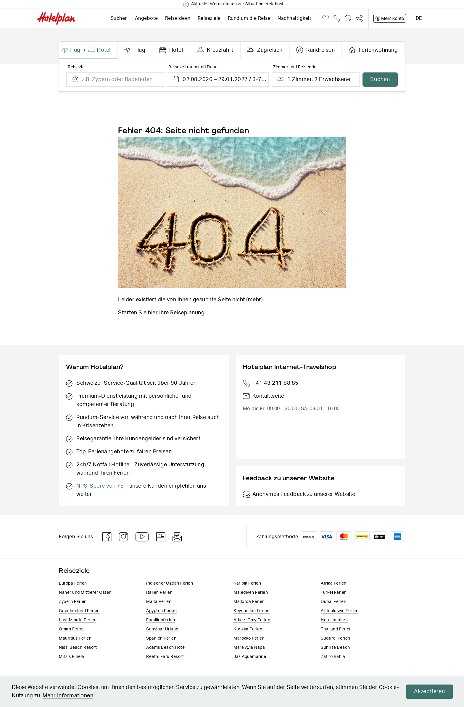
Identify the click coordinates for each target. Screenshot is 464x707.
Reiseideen (178, 18)
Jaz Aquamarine (249, 657)
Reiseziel (77, 67)
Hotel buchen (334, 620)
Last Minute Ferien (77, 620)
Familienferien (160, 620)
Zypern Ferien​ (73, 602)
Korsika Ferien (247, 629)
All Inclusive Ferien (339, 611)
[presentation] (88, 50)
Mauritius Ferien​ (75, 638)
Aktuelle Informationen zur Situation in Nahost (237, 4)
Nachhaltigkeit (294, 18)
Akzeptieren (428, 691)
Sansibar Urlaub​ (162, 629)
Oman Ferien (72, 629)
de (419, 18)
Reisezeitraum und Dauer (193, 67)
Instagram (123, 536)
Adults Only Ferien (251, 620)
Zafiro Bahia (333, 657)
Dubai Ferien (333, 602)
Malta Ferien (158, 602)
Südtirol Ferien (335, 638)
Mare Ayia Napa (249, 647)
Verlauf (348, 18)
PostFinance (362, 536)
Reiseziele (209, 18)
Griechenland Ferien (79, 611)
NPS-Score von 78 (100, 486)
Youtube (142, 536)
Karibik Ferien (247, 583)
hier (153, 313)
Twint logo (379, 536)
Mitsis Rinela (71, 657)
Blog (160, 536)
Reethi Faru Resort (165, 657)
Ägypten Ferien (161, 611)
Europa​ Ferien (73, 583)
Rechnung (308, 536)
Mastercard (344, 536)
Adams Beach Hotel (166, 647)
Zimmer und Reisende (295, 67)
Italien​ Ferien (159, 592)
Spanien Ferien (161, 638)
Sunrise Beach (335, 647)
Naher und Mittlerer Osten (85, 592)
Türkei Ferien (334, 592)
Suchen (119, 18)
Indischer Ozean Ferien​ (169, 583)
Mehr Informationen (88, 695)
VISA (326, 536)
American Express (397, 536)
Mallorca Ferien (249, 602)
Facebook (107, 536)
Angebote (146, 18)
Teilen (359, 18)
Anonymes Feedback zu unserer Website (299, 494)
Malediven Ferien (250, 592)
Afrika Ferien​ (334, 583)
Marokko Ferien (249, 638)
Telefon (337, 18)
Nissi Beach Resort (78, 647)
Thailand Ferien (336, 629)
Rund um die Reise (249, 18)
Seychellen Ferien (251, 611)
